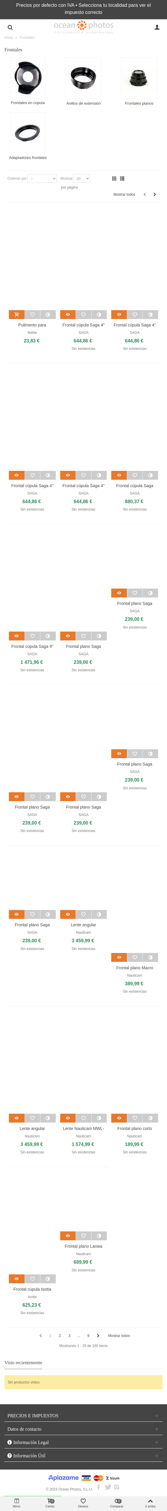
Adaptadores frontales (28, 157)
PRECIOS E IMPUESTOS (32, 1415)
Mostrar (67, 178)
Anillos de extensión (83, 103)
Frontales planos (139, 103)
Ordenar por (17, 178)
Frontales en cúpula (28, 103)
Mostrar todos (124, 194)
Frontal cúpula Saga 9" (32, 646)
